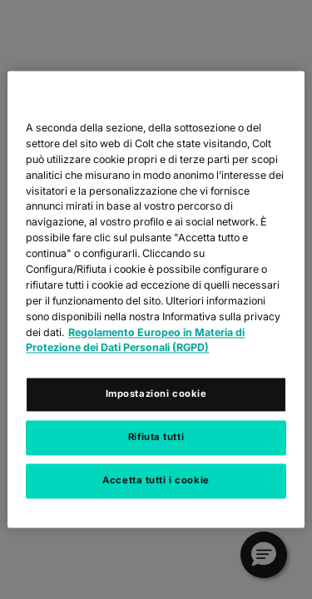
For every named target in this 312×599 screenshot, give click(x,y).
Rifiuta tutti (156, 437)
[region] (155, 299)
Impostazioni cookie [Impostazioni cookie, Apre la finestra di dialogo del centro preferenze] (156, 394)
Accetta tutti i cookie (156, 481)
